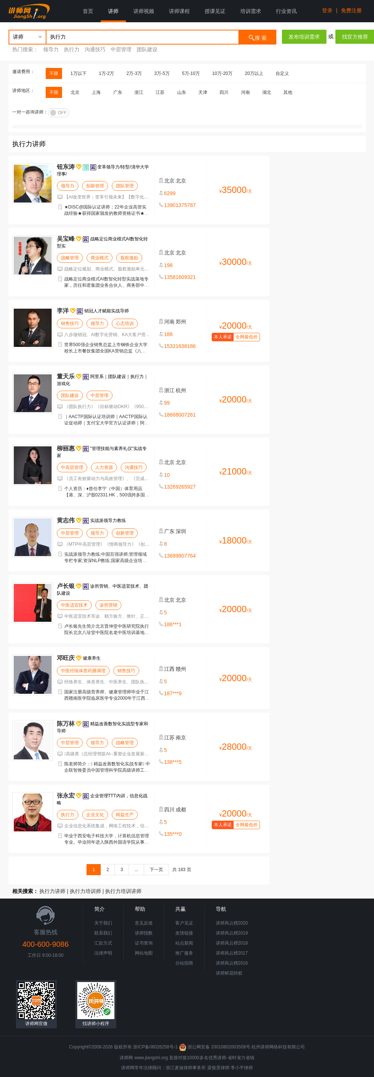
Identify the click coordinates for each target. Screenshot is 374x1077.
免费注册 (351, 10)
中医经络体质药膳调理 (83, 670)
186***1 (173, 624)
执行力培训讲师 (123, 891)
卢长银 (66, 586)
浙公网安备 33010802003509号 (215, 1047)
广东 (117, 92)
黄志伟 (66, 520)
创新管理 (95, 185)
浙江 (138, 92)
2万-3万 (134, 73)
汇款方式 (103, 943)
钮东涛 (66, 167)
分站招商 (184, 963)
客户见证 (184, 923)
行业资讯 (286, 11)
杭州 (181, 390)
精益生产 (125, 814)
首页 (88, 11)
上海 (96, 92)
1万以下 (79, 73)
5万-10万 (191, 73)
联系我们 (103, 933)
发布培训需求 (304, 37)
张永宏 (66, 795)
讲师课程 (179, 11)
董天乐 (66, 376)
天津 (202, 92)
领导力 (51, 49)
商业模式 (99, 257)
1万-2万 (106, 73)
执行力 (71, 49)
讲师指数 (144, 933)
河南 (245, 92)
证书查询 (144, 943)
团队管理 (125, 185)
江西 (169, 669)
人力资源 (104, 467)
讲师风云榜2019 (232, 933)
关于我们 (103, 923)
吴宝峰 (66, 239)
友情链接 (184, 933)
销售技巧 (70, 323)
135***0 (173, 834)
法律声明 (103, 953)
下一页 (156, 869)
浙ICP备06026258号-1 (155, 1047)
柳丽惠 (66, 448)
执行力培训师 (85, 891)
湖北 (266, 92)
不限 (53, 73)
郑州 (181, 322)
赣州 (181, 669)
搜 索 (257, 37)
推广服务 (184, 953)
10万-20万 (222, 73)
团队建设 (147, 49)
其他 (287, 92)
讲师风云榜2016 (232, 963)
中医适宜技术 (74, 605)
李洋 (63, 311)
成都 (181, 809)
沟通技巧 (95, 49)
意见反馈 (144, 923)
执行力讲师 (52, 891)
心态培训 (125, 323)
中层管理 (121, 49)
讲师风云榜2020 (232, 923)
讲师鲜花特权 (229, 973)
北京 (75, 92)
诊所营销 (108, 605)
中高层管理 (72, 467)
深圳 (181, 531)
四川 (223, 92)
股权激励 (129, 257)
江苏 (160, 92)
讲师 (113, 11)
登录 (327, 10)
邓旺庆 (66, 658)
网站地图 (144, 953)
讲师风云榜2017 (232, 953)
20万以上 (254, 73)
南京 (181, 738)
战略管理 (70, 257)
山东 (181, 92)
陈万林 (66, 723)
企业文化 (95, 814)
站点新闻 (184, 943)
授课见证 (215, 11)
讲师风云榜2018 (232, 943)
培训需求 (250, 11)
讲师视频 (143, 11)
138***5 (173, 762)
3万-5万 (161, 73)
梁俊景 (214, 1067)
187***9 (173, 693)
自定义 (282, 73)
